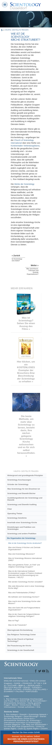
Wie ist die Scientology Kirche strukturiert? (25, 543)
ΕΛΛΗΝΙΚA (8, 692)
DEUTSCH (8, 687)
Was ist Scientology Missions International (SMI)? (25, 559)
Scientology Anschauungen (19, 480)
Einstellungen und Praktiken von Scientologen (21, 528)
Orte (38, 707)
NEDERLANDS (34, 686)
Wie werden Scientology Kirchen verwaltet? (25, 582)
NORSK (26, 687)
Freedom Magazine (12, 724)
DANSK (17, 683)
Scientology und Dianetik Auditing (21, 504)
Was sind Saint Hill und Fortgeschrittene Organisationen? (24, 609)
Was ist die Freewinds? (17, 625)
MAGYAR (17, 687)
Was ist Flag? (13, 621)
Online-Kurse (26, 705)
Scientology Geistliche (17, 518)
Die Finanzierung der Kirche (19, 646)
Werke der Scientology (24, 184)
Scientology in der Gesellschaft (20, 650)
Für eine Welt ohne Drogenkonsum (19, 726)
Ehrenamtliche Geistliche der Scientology (22, 720)
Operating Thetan (14, 513)
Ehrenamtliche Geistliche (15, 703)
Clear (9, 509)
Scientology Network (37, 714)
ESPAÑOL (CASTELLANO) (34, 689)
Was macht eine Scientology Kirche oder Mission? (24, 602)
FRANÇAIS (27, 683)
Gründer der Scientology (17, 484)
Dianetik (23, 714)
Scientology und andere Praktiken (21, 534)
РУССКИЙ (12, 686)
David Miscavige (31, 716)
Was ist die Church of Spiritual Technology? (20, 640)
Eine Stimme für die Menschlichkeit (30, 701)
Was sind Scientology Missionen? (21, 554)
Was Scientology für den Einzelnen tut (23, 489)
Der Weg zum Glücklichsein (34, 724)
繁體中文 (22, 686)
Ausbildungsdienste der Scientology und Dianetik (24, 499)
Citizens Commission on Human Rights (26, 729)
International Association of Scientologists (22, 723)
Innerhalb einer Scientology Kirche (22, 522)
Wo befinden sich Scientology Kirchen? (23, 597)
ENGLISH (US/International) (16, 681)
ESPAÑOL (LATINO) (12, 689)
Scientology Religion (13, 716)
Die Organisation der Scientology (21, 538)
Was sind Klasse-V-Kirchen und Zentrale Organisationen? (24, 548)
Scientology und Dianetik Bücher (21, 493)
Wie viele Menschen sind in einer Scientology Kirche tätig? (26, 587)
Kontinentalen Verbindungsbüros (25, 146)
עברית (37, 683)
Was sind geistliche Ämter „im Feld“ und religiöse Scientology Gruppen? (24, 566)
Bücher (15, 705)
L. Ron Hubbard (11, 699)
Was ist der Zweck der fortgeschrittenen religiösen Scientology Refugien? (24, 615)
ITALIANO (19, 692)
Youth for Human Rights (28, 728)
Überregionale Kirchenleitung (19, 630)
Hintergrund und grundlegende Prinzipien (25, 475)
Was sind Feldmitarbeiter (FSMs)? (21, 593)
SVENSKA (36, 687)
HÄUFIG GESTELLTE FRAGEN (16, 30)
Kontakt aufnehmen (26, 707)
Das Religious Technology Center (21, 635)
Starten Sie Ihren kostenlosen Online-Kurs (25, 717)
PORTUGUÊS (32, 692)
